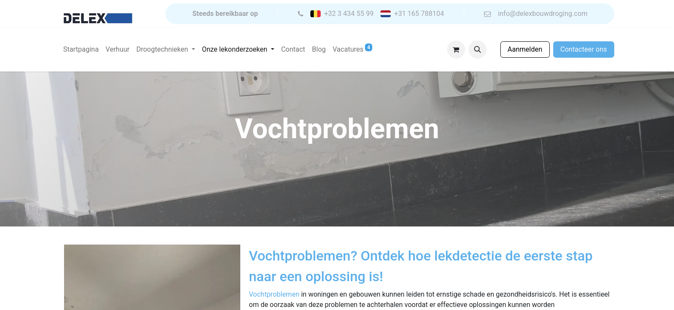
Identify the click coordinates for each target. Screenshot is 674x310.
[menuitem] (81, 49)
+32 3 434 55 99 (349, 13)
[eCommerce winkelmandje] (456, 49)
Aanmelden (525, 49)
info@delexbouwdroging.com (542, 13)
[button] (478, 49)
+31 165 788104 (419, 13)
